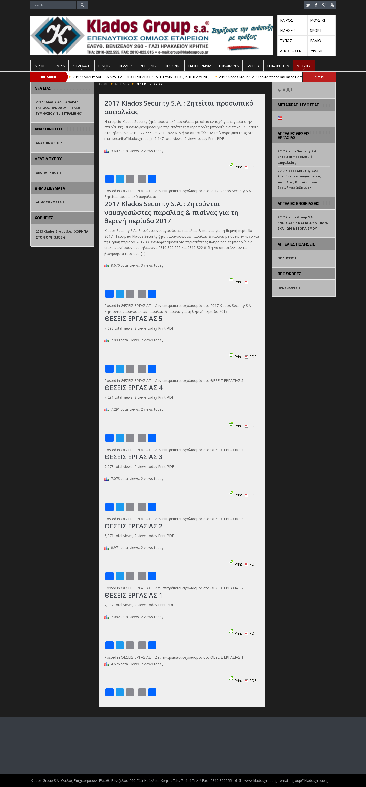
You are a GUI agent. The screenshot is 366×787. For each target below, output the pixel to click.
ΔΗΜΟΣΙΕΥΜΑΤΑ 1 (50, 202)
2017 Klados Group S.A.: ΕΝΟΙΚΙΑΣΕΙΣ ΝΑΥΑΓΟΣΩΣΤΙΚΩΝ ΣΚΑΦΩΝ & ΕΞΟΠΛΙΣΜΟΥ (303, 223)
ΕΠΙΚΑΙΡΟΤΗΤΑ (278, 66)
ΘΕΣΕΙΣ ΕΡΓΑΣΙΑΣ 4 (133, 387)
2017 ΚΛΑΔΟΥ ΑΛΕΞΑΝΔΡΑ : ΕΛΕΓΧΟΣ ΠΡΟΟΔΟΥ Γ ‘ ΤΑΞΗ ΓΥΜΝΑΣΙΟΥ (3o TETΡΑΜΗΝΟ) (141, 77)
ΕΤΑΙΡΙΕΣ (104, 66)
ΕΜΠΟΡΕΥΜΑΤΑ (199, 66)
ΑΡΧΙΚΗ (40, 66)
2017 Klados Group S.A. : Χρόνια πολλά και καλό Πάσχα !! (263, 77)
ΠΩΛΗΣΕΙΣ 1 (287, 258)
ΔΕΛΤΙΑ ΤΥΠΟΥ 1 (48, 173)
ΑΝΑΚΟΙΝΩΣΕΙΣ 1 (49, 143)
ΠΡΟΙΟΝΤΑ (172, 66)
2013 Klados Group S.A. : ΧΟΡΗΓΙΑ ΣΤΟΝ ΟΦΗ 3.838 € (62, 234)
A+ (289, 89)
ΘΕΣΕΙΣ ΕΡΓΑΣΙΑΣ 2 (133, 525)
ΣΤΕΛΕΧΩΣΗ (81, 66)
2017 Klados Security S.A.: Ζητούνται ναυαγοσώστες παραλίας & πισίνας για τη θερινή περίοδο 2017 (171, 212)
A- (280, 90)
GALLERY (253, 66)
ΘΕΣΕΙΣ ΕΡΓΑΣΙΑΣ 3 (133, 456)
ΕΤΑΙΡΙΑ (59, 66)
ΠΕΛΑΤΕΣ (125, 66)
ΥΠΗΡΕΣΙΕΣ (148, 66)
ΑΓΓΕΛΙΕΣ (304, 66)
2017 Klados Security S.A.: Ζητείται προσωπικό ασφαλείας (178, 107)
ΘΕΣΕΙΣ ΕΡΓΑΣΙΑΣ (136, 190)
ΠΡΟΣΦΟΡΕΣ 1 (289, 288)
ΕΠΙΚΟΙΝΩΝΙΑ (229, 66)
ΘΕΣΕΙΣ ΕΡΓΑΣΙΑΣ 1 (133, 595)
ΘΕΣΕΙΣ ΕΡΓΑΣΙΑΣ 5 (133, 318)
